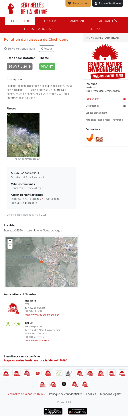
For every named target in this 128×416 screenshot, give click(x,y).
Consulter (20, 21)
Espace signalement (96, 112)
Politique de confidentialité (65, 394)
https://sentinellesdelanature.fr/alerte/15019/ (35, 360)
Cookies (91, 394)
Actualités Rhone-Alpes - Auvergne (104, 119)
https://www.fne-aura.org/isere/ (42, 314)
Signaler (49, 21)
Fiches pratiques (37, 29)
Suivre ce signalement (19, 48)
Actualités (108, 21)
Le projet (97, 29)
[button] (10, 241)
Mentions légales (111, 394)
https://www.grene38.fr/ (37, 340)
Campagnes (77, 21)
